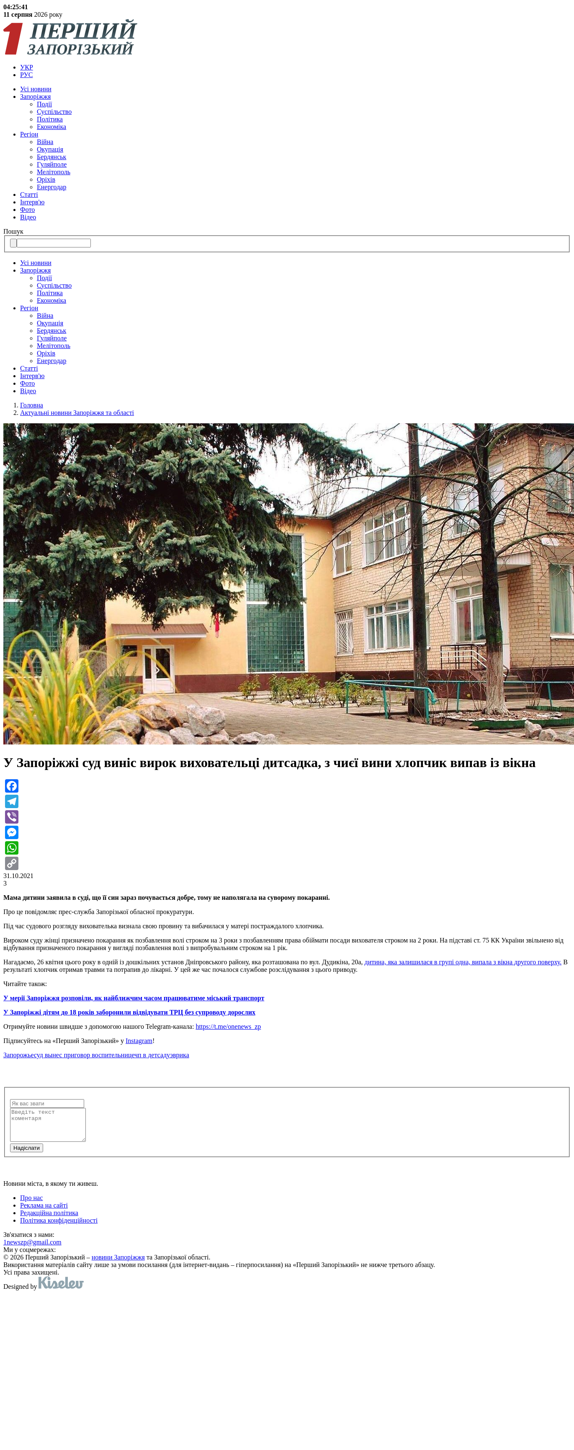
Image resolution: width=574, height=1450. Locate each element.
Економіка (51, 126)
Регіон (29, 134)
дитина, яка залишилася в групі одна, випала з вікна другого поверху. (463, 962)
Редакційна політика (49, 1219)
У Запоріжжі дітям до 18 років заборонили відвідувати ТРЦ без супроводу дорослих (129, 1012)
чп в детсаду (152, 1055)
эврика (179, 1055)
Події (44, 104)
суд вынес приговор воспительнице (84, 1055)
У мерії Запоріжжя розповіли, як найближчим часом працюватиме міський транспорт (133, 998)
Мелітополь (53, 171)
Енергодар (51, 187)
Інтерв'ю (32, 202)
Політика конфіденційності (59, 1226)
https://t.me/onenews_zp (228, 1026)
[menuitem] (295, 67)
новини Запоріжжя (118, 1263)
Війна (45, 141)
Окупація (50, 149)
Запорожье (18, 1055)
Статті (29, 194)
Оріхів (46, 179)
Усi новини (35, 89)
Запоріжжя (35, 96)
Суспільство (54, 111)
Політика (50, 119)
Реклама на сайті (44, 1211)
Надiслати (26, 1154)
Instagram (139, 1040)
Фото (27, 209)
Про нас (31, 1204)
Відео (28, 217)
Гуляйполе (52, 164)
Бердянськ (51, 156)
